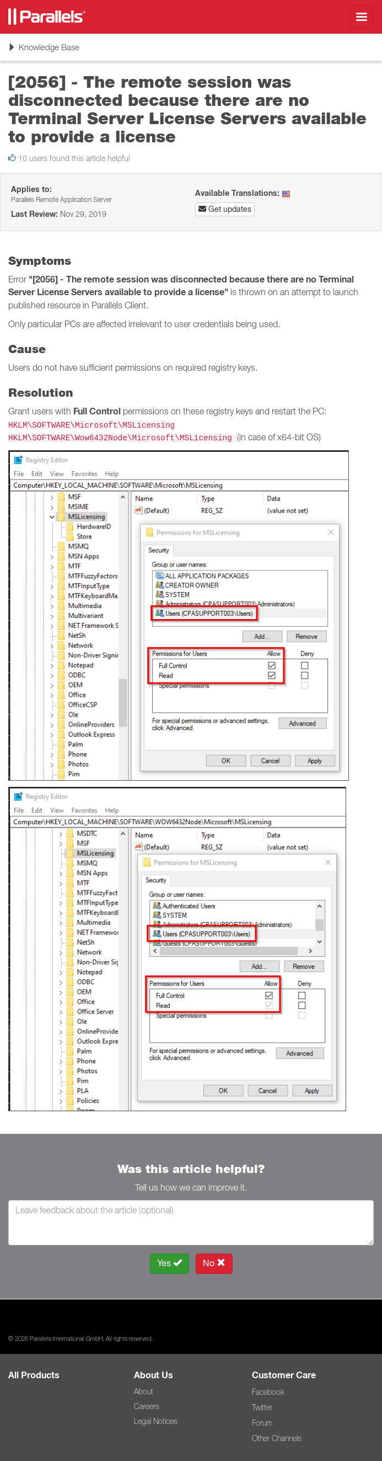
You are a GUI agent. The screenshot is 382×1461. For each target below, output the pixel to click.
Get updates (224, 209)
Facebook (268, 1392)
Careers (146, 1406)
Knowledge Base (43, 51)
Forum (262, 1423)
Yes (169, 1263)
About (143, 1391)
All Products (34, 1375)
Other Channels (277, 1438)
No (214, 1263)
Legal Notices (155, 1421)
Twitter (262, 1407)
